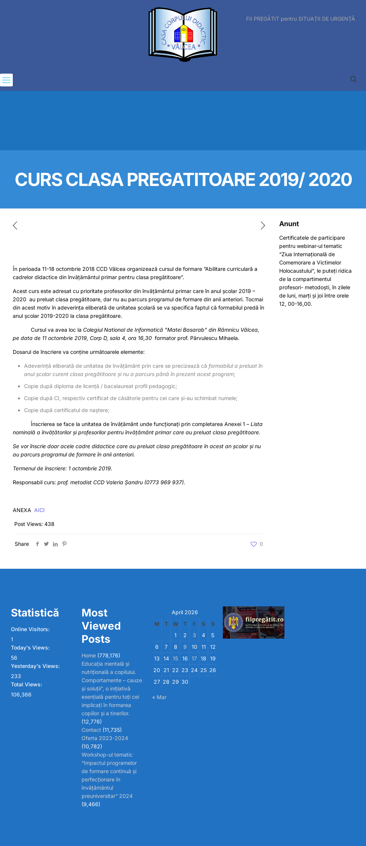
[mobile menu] (6, 80)
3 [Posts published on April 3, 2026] (194, 635)
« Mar (159, 697)
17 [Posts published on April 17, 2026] (194, 658)
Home (89, 655)
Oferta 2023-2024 (105, 738)
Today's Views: (31, 647)
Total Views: (27, 684)
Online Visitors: (31, 629)
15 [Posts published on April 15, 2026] (175, 658)
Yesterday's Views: (36, 666)
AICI (39, 510)
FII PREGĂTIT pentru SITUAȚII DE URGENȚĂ (300, 18)
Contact (91, 730)
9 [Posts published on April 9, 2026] (185, 647)
